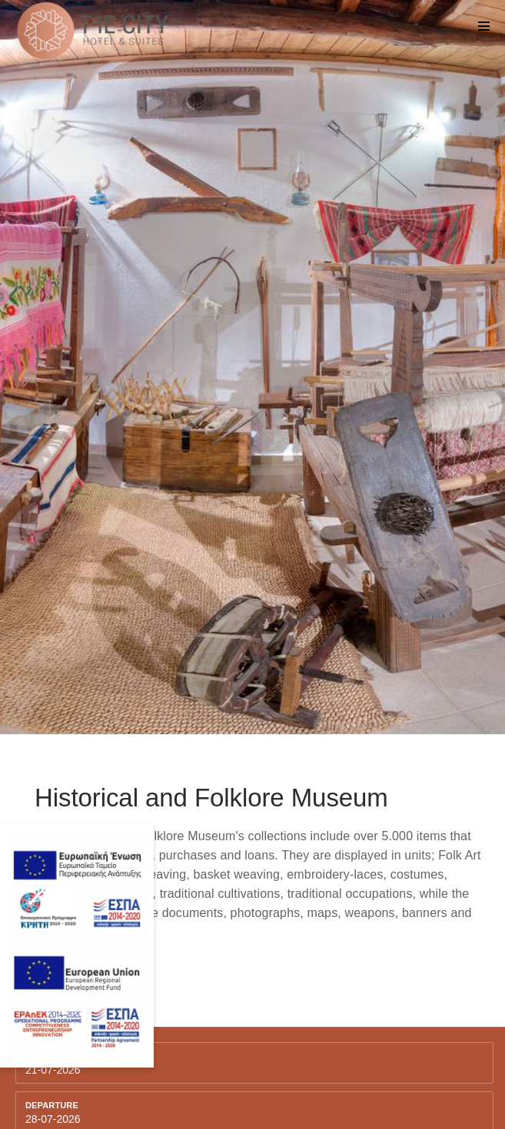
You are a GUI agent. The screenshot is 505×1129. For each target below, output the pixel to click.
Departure (51, 1105)
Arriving (46, 1056)
